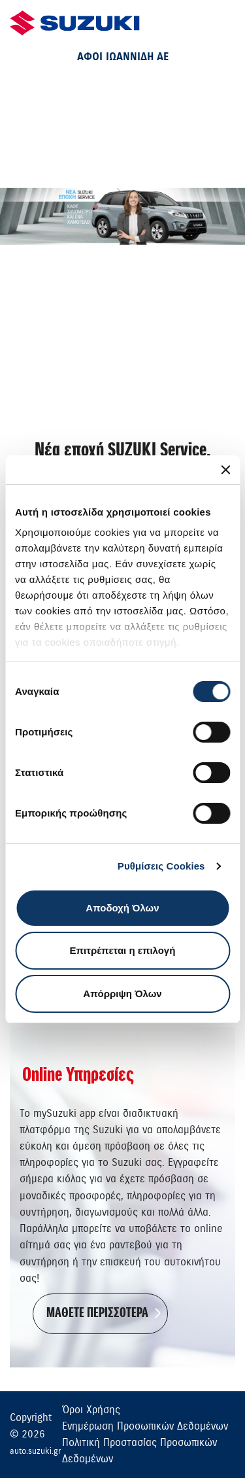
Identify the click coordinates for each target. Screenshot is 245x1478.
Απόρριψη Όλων (122, 993)
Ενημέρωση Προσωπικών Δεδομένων (145, 1426)
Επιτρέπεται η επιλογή (123, 950)
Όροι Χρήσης (91, 1409)
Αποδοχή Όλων (122, 907)
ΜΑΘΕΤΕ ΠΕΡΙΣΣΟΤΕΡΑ (97, 1313)
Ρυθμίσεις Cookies (161, 865)
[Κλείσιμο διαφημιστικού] (225, 469)
